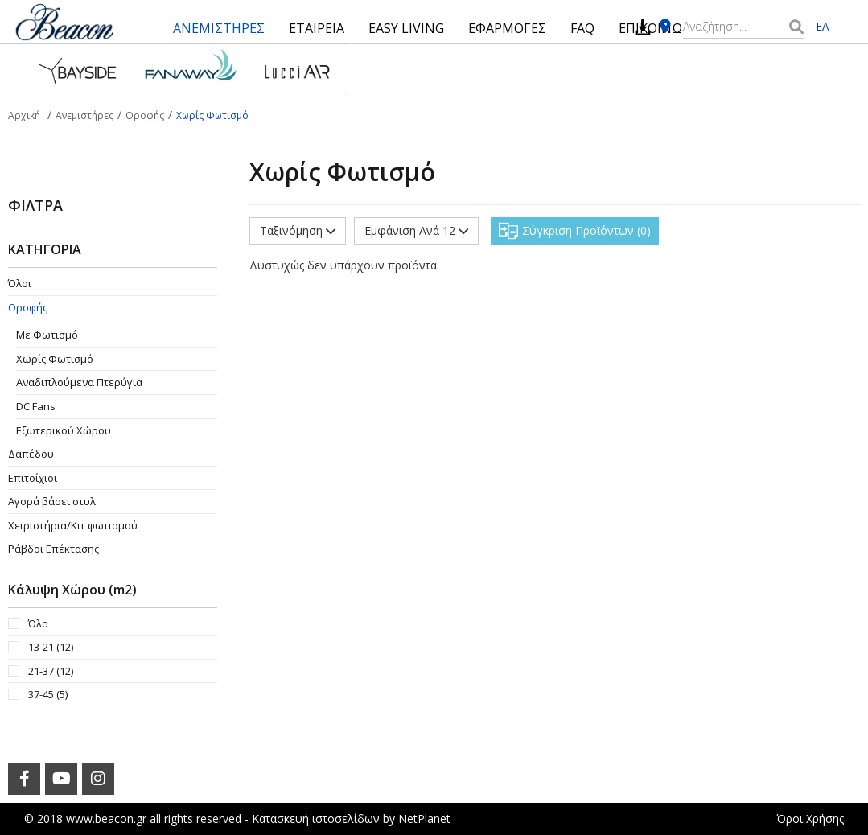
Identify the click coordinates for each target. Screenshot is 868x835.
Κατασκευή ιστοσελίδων (316, 818)
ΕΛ (822, 26)
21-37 (50, 671)
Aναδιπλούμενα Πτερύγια (79, 382)
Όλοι (19, 283)
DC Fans (36, 406)
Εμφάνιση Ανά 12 (416, 230)
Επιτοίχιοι (32, 478)
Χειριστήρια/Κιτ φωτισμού (73, 525)
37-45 (48, 694)
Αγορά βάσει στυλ (52, 501)
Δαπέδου (31, 453)
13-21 (50, 647)
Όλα (38, 623)
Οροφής (27, 307)
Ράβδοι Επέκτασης (53, 548)
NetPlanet (424, 818)
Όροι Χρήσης (810, 818)
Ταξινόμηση (297, 230)
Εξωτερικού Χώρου (63, 430)
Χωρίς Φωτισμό (54, 359)
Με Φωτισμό (47, 334)
